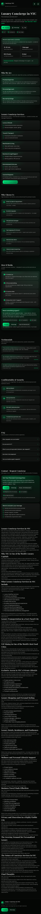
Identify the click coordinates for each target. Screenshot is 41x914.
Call (24, 27)
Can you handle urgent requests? (20, 459)
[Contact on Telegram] (34, 4)
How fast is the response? (20, 454)
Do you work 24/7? (20, 444)
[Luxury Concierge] (9, 4)
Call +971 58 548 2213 (24, 324)
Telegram (5, 27)
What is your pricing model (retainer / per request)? (20, 449)
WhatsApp (15, 27)
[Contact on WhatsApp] (38, 4)
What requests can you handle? (20, 439)
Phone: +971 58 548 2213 (25, 487)
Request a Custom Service (10, 182)
